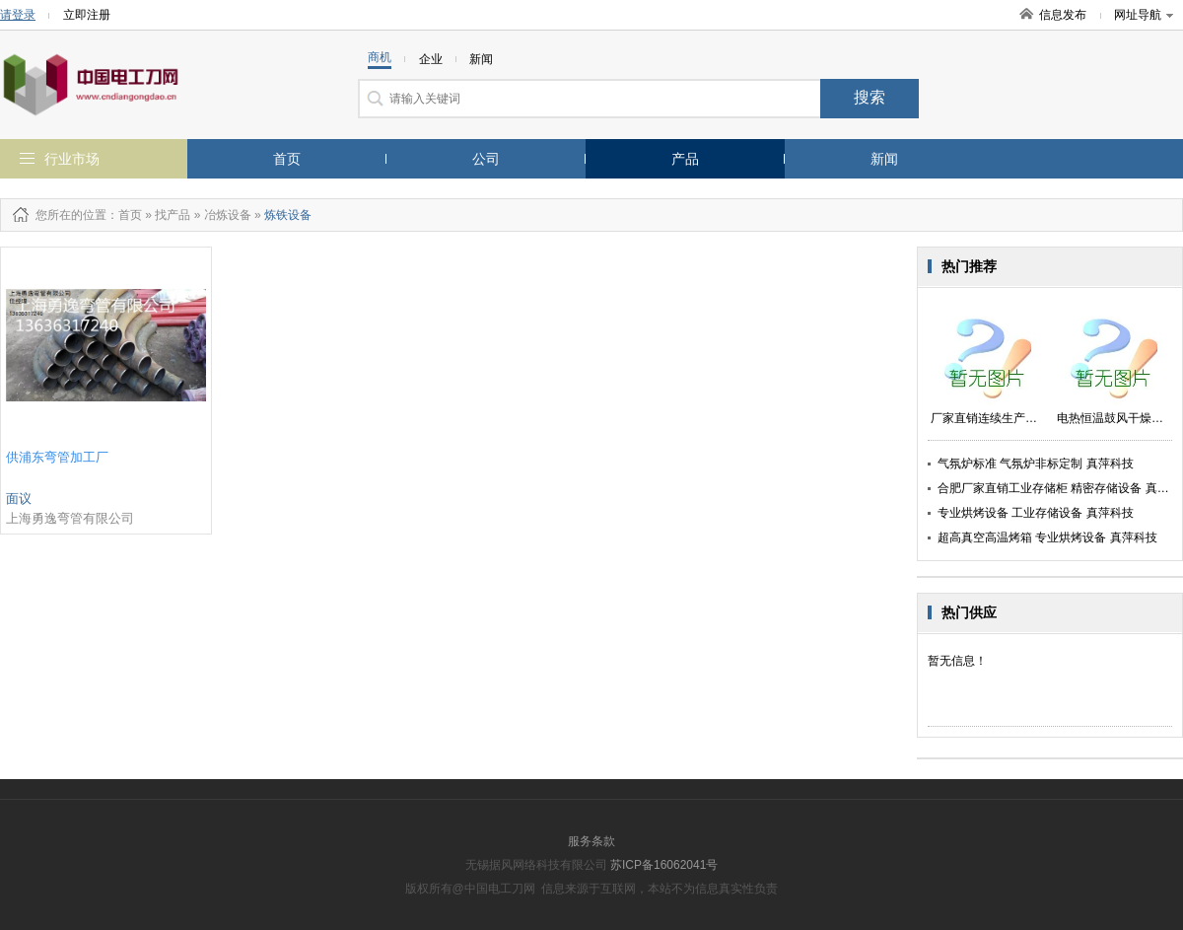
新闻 (884, 159)
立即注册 (86, 15)
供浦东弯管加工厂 (57, 457)
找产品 (172, 215)
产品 (685, 159)
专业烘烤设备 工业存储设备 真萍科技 (1036, 513)
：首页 (124, 215)
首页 (287, 159)
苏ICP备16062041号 (664, 865)
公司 (486, 159)
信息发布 (1062, 15)
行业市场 (72, 159)
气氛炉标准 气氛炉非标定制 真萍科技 (1036, 463)
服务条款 (591, 841)
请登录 (17, 15)
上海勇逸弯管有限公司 (70, 518)
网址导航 (1143, 15)
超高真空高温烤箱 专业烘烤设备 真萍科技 (1047, 537)
